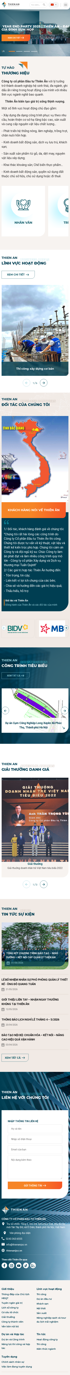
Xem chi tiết (16, 38)
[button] (54, 4)
